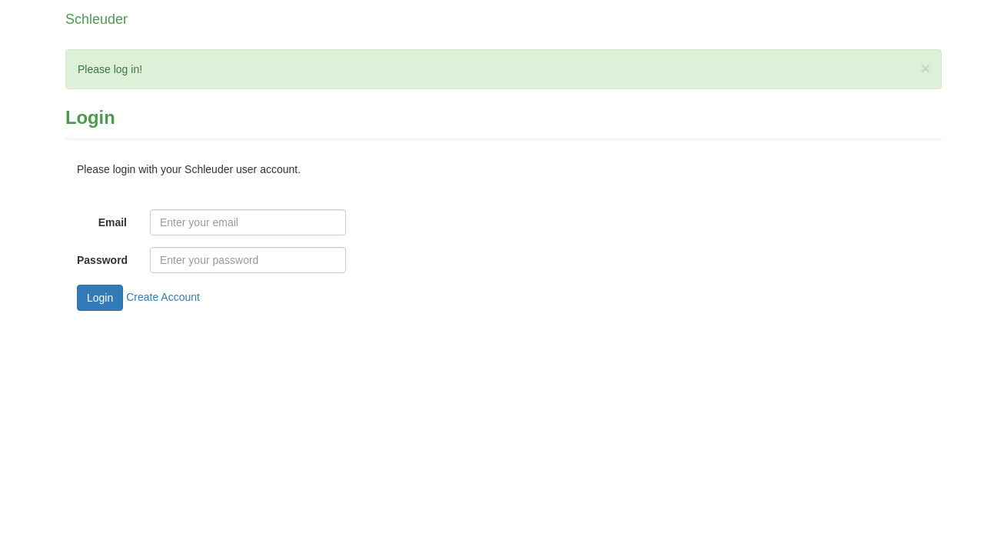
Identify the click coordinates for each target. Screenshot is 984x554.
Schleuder (96, 19)
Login (100, 298)
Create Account (163, 297)
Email (112, 222)
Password (102, 260)
